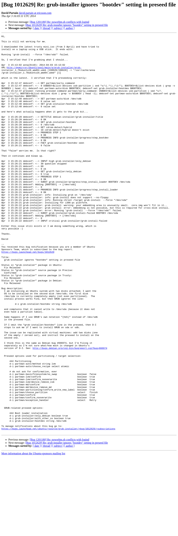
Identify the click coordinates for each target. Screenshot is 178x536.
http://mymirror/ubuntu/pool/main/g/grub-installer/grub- (44, 74)
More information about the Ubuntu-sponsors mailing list (33, 532)
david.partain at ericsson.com (35, 12)
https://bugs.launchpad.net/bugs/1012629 (27, 295)
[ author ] (69, 28)
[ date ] (37, 28)
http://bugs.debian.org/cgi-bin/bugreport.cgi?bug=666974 (70, 410)
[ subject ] (57, 28)
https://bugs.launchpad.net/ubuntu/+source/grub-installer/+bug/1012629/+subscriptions (58, 507)
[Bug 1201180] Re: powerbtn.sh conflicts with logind (59, 21)
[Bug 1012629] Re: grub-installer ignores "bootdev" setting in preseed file (66, 25)
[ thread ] (46, 28)
